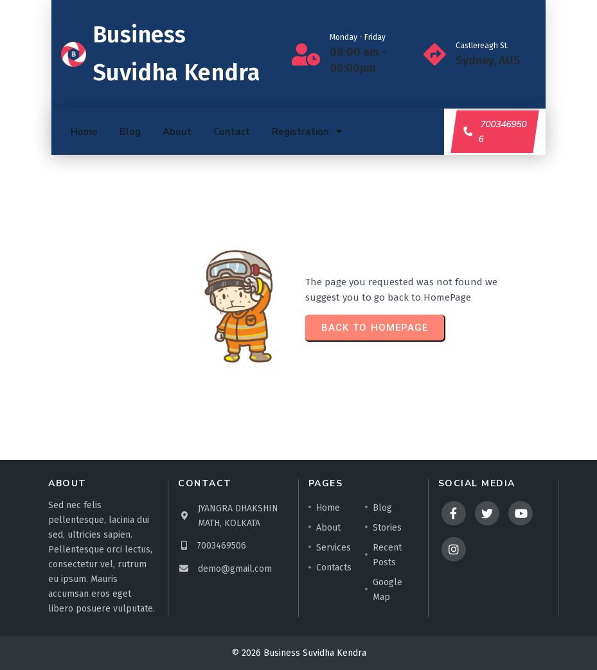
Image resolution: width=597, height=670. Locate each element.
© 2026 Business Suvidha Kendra (298, 653)
